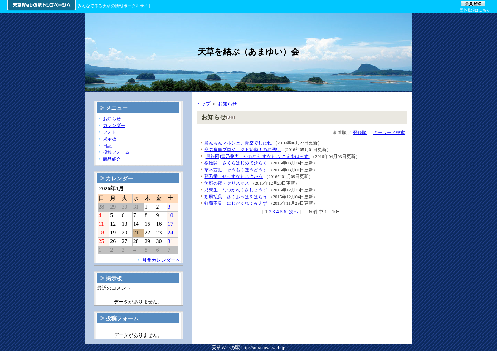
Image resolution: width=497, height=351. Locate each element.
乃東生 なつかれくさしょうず (235, 189)
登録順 (360, 132)
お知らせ (227, 104)
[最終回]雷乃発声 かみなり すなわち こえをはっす (256, 156)
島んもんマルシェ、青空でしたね (238, 143)
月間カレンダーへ (161, 260)
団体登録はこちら (475, 10)
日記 (107, 145)
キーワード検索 (389, 132)
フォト (109, 132)
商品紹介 (112, 159)
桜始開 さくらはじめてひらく (235, 163)
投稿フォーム (116, 152)
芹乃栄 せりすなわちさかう (233, 176)
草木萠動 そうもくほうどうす (235, 169)
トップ (203, 104)
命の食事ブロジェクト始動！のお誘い (242, 149)
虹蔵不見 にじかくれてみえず (235, 203)
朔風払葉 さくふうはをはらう (235, 196)
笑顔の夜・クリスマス (226, 183)
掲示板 (109, 138)
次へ (294, 211)
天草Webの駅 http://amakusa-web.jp (248, 347)
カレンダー (114, 125)
